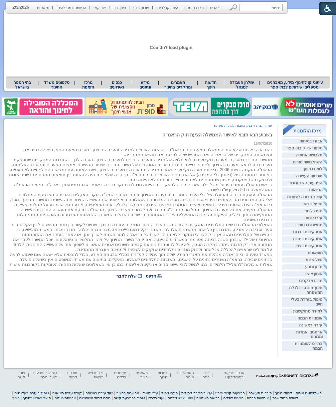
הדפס (151, 276)
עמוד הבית (264, 125)
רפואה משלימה (208, 398)
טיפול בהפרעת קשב (129, 398)
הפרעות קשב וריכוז (306, 183)
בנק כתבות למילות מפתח (233, 125)
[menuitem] (295, 85)
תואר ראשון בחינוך (37, 398)
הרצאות (316, 190)
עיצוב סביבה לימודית (305, 197)
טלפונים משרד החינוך (56, 85)
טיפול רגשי (313, 204)
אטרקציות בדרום (307, 232)
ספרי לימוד (312, 211)
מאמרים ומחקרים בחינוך (177, 85)
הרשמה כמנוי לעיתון (71, 8)
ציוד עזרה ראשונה (99, 393)
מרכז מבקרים (310, 281)
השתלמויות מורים (307, 162)
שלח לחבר (126, 276)
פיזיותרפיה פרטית (95, 375)
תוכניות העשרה (309, 176)
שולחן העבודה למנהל (242, 85)
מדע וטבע (313, 267)
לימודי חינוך (312, 169)
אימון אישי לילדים (180, 398)
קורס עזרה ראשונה (67, 393)
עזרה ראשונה (310, 325)
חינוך (16, 398)
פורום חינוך (140, 8)
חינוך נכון (119, 8)
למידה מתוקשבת (307, 311)
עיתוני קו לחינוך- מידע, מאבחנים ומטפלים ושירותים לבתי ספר (295, 85)
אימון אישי (313, 274)
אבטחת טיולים (65, 398)
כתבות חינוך (162, 375)
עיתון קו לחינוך (167, 8)
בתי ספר (206, 375)
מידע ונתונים (145, 85)
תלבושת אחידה (309, 155)
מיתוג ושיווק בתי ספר (304, 148)
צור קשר (99, 8)
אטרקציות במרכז (307, 239)
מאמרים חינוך (142, 375)
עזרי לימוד (313, 218)
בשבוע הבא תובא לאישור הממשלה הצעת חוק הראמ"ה (217, 134)
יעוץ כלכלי (156, 398)
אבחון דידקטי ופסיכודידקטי (234, 375)
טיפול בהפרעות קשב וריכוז (45, 375)
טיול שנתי (314, 260)
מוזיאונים (315, 253)
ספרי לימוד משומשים (94, 398)
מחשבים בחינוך (309, 225)
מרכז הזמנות (194, 8)
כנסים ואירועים (116, 85)
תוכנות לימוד (72, 375)
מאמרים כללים (120, 375)
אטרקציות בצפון (308, 246)
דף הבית (216, 8)
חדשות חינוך (211, 85)
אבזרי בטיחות (310, 141)
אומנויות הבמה (309, 318)
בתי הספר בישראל (22, 85)
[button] (233, 7)
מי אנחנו (43, 8)
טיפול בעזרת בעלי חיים (31, 393)
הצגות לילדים (233, 398)
